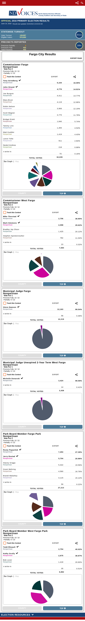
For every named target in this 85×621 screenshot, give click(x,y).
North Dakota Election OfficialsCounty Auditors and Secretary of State (52, 14)
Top (63, 194)
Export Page (76, 58)
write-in (7, 152)
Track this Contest (14, 77)
